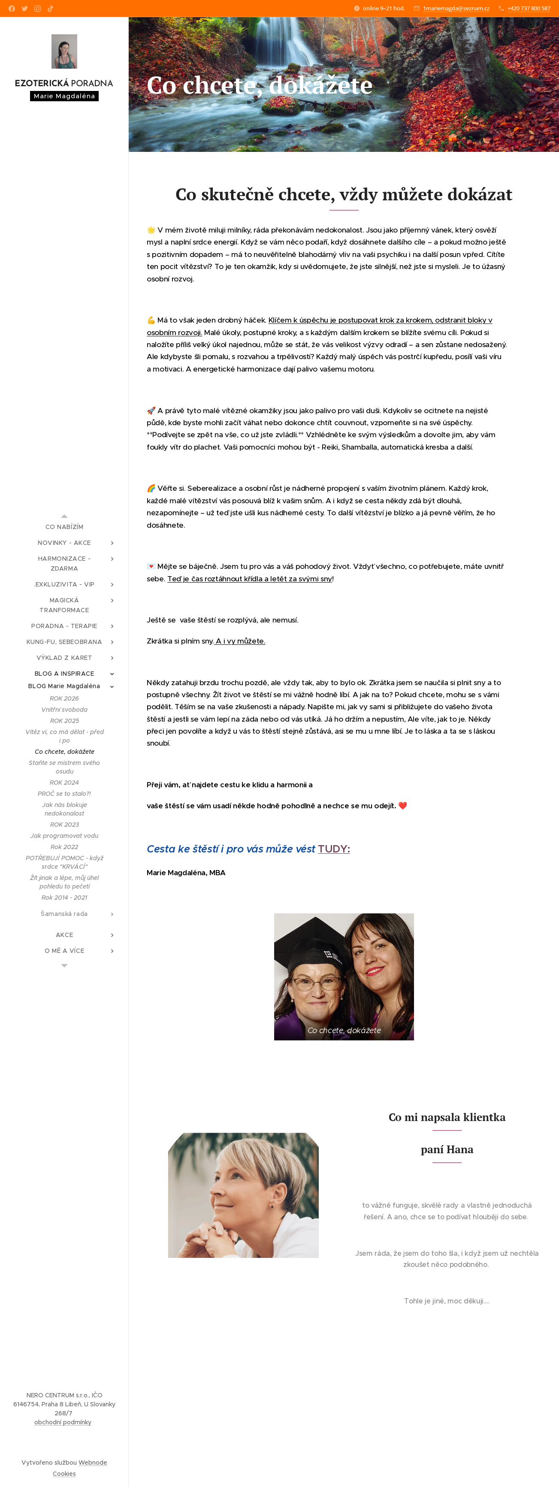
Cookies (64, 1474)
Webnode (93, 1462)
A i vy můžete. (239, 641)
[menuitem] (64, 527)
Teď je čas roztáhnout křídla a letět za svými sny (249, 578)
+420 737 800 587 (529, 8)
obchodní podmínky (62, 1422)
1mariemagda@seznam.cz (456, 8)
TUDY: (334, 849)
